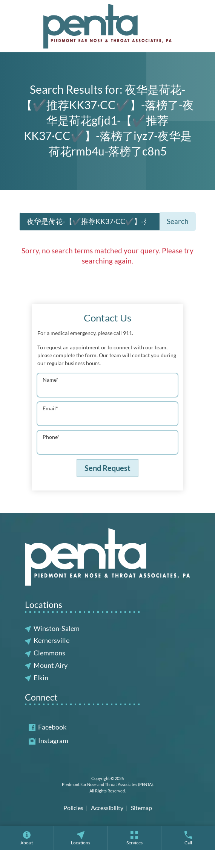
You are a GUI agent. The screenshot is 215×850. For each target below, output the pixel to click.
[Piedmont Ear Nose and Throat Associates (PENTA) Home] (107, 26)
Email (50, 408)
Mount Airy (51, 665)
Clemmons (49, 653)
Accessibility (107, 807)
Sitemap (141, 807)
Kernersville (51, 640)
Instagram (48, 740)
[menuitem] (27, 838)
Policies (73, 807)
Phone (51, 437)
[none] (27, 838)
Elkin (41, 677)
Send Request (107, 467)
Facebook (47, 727)
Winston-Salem (57, 628)
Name (50, 379)
